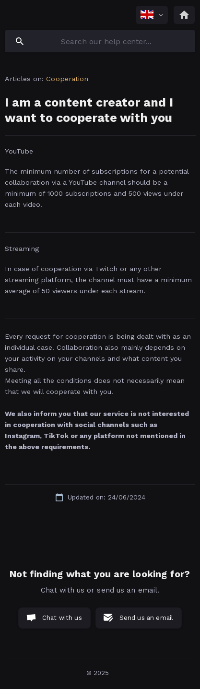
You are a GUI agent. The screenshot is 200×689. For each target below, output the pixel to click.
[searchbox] (100, 41)
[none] (152, 15)
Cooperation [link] (67, 79)
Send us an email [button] (146, 617)
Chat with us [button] (62, 617)
